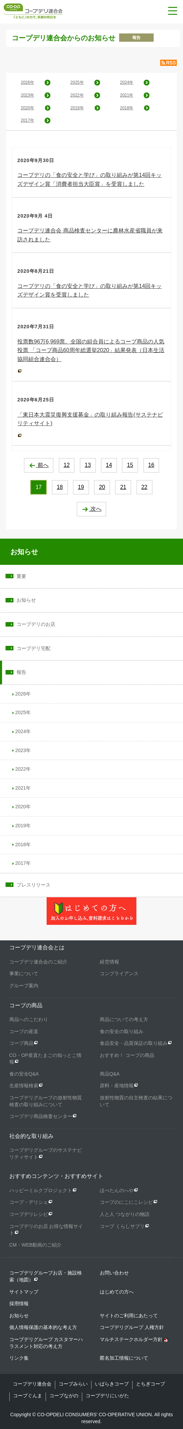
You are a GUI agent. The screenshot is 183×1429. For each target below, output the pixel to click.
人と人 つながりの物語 (125, 1214)
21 (123, 487)
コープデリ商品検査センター (40, 1116)
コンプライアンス (119, 973)
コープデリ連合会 (32, 1384)
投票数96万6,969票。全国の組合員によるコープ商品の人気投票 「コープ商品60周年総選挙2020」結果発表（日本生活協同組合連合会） (90, 350)
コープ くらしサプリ (122, 1226)
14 (109, 465)
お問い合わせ (114, 1273)
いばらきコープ (112, 1384)
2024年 (126, 82)
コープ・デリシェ (28, 1202)
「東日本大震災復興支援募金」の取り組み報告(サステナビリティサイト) (90, 419)
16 (151, 465)
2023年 (27, 95)
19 (81, 487)
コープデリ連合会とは (37, 947)
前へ (38, 465)
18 (60, 487)
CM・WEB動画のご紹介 (35, 1245)
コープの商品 (25, 1005)
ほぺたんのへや (117, 1190)
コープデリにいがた (107, 1395)
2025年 (77, 82)
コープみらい (73, 1384)
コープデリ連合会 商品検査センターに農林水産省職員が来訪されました (89, 235)
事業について (23, 973)
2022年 (77, 95)
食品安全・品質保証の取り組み (133, 1043)
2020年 (27, 108)
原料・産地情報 (117, 1085)
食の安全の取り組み (121, 1031)
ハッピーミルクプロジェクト (40, 1190)
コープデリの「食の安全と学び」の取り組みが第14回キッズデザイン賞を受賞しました (89, 290)
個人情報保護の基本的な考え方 (43, 1327)
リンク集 (19, 1358)
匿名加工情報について (124, 1358)
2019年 (77, 108)
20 (102, 487)
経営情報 (109, 962)
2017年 (27, 120)
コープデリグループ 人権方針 (132, 1327)
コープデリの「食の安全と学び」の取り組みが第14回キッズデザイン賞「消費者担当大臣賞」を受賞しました (89, 179)
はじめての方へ (117, 1292)
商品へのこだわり (28, 1019)
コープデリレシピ (28, 1214)
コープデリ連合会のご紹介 (38, 962)
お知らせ (24, 552)
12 (67, 465)
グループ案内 (23, 985)
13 (88, 465)
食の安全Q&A (24, 1074)
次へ (91, 509)
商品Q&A (110, 1074)
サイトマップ (23, 1292)
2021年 (126, 95)
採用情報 (19, 1303)
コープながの (63, 1395)
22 (144, 487)
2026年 (27, 82)
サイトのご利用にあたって (129, 1315)
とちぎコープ (150, 1384)
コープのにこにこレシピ (126, 1202)
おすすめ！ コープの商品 (127, 1055)
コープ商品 (21, 1043)
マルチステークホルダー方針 (131, 1339)
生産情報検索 (23, 1085)
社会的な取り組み (31, 1136)
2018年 (126, 108)
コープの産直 (23, 1031)
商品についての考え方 (124, 1019)
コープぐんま (27, 1395)
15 (130, 465)
